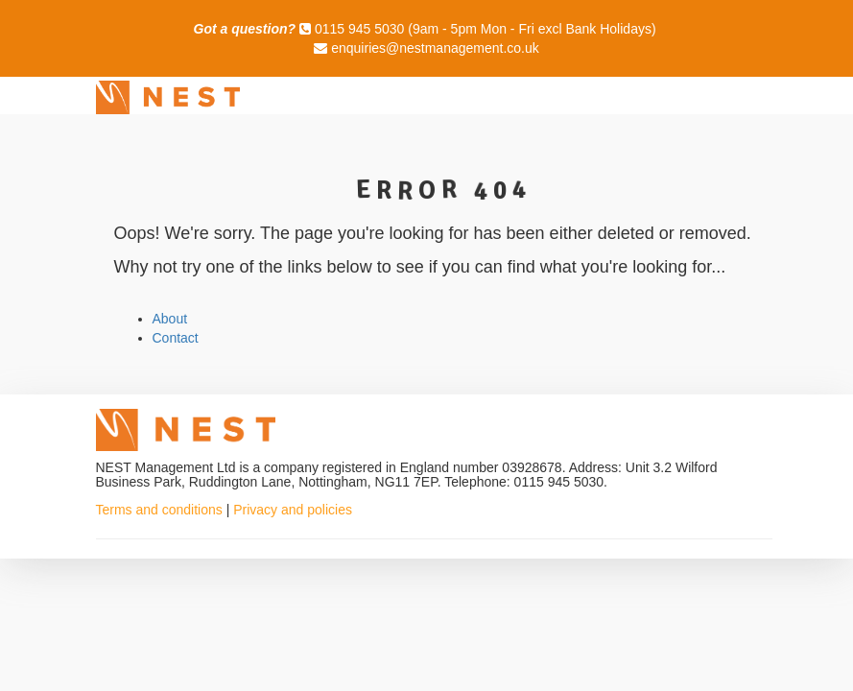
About (170, 318)
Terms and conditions (159, 509)
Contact (176, 338)
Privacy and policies (292, 509)
